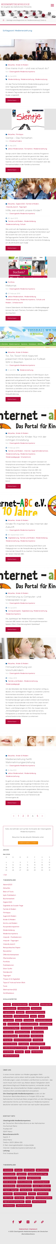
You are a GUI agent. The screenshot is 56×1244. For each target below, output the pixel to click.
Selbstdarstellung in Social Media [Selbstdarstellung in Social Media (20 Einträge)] (15, 1048)
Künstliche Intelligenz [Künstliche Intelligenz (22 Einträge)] (11, 1028)
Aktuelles (11, 65)
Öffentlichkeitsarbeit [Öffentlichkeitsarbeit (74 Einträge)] (11, 1056)
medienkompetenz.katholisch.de (15, 4)
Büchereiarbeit (8, 899)
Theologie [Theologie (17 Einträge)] (19, 1052)
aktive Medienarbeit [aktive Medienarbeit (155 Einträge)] (20, 1004)
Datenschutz (23, 1229)
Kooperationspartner (11, 927)
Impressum (33, 1229)
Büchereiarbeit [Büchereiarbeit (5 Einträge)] (9, 1174)
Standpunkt (7, 972)
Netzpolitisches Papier (11, 948)
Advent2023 (7, 885)
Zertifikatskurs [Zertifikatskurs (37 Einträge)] (9, 1205)
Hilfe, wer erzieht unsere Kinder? (24, 210)
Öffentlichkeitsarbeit (11, 955)
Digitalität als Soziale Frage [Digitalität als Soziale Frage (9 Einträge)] (38, 1174)
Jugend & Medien (9, 916)
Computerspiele (14, 611)
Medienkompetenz (27, 300)
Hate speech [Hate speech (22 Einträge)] (8, 1020)
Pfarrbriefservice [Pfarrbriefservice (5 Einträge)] (20, 1194)
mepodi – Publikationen (12, 937)
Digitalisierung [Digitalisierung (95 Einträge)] (9, 1012)
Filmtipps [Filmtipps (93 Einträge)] (22, 1178)
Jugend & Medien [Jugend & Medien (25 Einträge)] (34, 1178)
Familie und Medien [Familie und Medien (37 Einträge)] (21, 1016)
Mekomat (11, 285)
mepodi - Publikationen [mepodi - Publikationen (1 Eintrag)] (42, 1186)
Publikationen (8, 965)
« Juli (5, 875)
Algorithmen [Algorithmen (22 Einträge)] (34, 1004)
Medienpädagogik (13, 457)
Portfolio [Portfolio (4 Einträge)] (32, 1194)
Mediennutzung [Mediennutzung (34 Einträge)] (37, 1032)
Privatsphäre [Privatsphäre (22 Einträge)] (23, 1044)
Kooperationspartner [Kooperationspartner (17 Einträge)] (41, 1182)
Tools (5, 986)
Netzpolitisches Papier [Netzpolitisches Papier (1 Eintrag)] (42, 1190)
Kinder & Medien (22, 65)
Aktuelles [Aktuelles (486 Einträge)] (18, 1170)
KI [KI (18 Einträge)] (4, 1024)
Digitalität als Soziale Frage (13, 906)
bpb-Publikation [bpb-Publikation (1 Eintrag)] (42, 1170)
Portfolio (11, 282)
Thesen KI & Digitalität (11, 979)
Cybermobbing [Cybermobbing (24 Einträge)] (23, 1008)
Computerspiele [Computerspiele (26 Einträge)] (9, 1008)
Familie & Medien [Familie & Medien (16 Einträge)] (10, 1178)
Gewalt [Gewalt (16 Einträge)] (41, 1016)
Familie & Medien (32, 204)
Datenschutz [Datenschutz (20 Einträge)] (36, 1008)
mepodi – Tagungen (11, 941)
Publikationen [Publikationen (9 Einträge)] (42, 1194)
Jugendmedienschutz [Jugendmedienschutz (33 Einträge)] (43, 1020)
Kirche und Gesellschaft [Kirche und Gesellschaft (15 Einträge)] (29, 1024)
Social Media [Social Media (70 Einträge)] (8, 1052)
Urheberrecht (17, 303)
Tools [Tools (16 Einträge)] (27, 1052)
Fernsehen (28, 149)
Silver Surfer (7, 969)
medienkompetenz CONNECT (28, 842)
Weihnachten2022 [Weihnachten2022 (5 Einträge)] (39, 1201)
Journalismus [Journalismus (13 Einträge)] (28, 1020)
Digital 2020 (20, 204)
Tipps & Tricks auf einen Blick (14, 983)
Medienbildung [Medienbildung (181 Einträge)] (26, 1028)
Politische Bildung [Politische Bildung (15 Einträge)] (10, 1044)
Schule (22, 224)
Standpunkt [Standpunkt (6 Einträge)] (19, 1198)
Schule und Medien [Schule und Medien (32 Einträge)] (37, 1044)
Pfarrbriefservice (9, 958)
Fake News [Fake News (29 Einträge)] (8, 1016)
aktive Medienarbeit (15, 149)
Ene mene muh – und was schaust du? (27, 68)
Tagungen (23, 207)
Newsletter (7, 951)
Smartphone (26, 457)
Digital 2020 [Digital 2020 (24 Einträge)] (22, 1174)
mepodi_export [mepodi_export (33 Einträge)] (26, 1190)
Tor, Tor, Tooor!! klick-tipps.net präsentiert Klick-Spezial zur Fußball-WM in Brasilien (26, 358)
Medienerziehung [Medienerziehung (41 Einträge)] (41, 1028)
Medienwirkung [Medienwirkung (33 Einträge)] (37, 1036)
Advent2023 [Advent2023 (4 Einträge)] (8, 1170)
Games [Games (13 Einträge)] (33, 1016)
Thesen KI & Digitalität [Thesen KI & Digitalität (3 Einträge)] (43, 1198)
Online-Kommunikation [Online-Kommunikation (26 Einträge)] (23, 1040)
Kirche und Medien (10, 923)
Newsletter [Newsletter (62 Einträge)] (8, 1194)
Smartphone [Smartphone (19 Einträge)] (45, 1048)
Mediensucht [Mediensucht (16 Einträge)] (24, 1036)
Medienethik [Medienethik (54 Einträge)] (8, 1032)
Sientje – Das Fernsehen (19, 137)
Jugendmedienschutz (39, 451)
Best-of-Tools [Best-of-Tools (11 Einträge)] (29, 1170)
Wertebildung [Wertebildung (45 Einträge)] (37, 1052)
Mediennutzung (41, 79)
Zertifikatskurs (8, 993)
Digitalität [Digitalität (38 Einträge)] (20, 1012)
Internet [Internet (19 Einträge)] (18, 1020)
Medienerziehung (27, 79)
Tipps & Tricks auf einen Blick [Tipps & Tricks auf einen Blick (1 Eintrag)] (13, 1201)
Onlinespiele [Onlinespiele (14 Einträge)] (38, 1040)
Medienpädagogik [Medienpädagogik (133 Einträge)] (10, 1036)
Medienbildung (14, 79)
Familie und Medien (15, 221)
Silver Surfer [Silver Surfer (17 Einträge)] (34, 1048)
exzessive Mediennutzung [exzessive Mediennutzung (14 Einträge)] (35, 1012)
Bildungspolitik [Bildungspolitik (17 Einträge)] (46, 1004)
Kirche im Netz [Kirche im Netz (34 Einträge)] (13, 1024)
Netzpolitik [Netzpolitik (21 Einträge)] (8, 1040)
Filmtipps (19, 134)
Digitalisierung (13, 538)
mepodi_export (12, 207)
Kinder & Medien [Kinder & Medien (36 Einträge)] (9, 1182)
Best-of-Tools (8, 892)
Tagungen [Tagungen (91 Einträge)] (30, 1198)
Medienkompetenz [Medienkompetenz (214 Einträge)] (22, 1032)
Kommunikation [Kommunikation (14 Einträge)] (45, 1024)
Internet (27, 451)
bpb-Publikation (9, 895)
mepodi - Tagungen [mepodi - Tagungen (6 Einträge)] (11, 1190)
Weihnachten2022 (10, 990)
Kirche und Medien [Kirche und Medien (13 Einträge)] (24, 1182)
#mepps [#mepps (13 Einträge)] (7, 1004)
